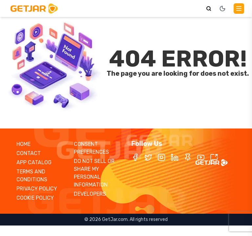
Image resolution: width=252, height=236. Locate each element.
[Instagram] (161, 157)
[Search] (208, 8)
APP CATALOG (34, 162)
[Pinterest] (188, 157)
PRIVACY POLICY (36, 189)
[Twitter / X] (148, 157)
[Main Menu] (239, 8)
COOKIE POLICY (35, 198)
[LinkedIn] (174, 157)
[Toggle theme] (222, 8)
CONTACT (28, 153)
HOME (23, 144)
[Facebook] (135, 157)
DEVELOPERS (90, 194)
